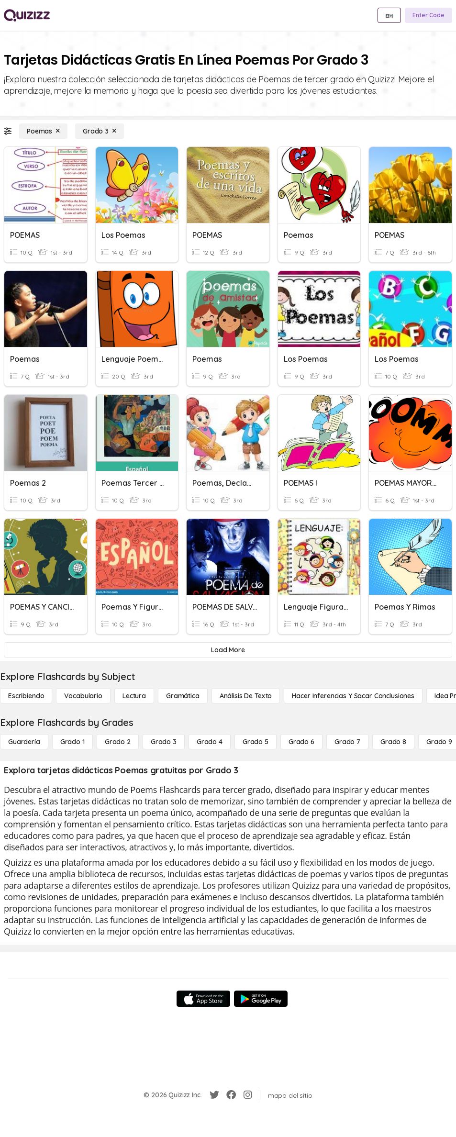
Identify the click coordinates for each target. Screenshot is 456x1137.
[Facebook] (231, 1095)
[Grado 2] (118, 741)
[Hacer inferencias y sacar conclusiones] (353, 695)
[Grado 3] (99, 131)
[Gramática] (183, 695)
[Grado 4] (210, 741)
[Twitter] (214, 1095)
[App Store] (203, 999)
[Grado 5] (255, 741)
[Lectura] (134, 695)
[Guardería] (24, 741)
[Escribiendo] (26, 695)
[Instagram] (248, 1095)
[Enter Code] (428, 15)
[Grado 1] (72, 741)
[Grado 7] (347, 741)
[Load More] (228, 650)
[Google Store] (261, 999)
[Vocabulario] (83, 695)
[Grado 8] (393, 741)
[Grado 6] (301, 741)
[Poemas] (43, 131)
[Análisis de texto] (245, 695)
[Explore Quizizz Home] (27, 15)
